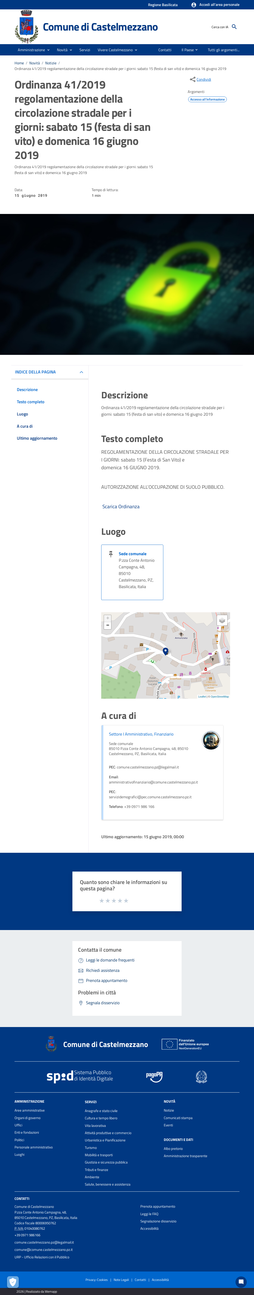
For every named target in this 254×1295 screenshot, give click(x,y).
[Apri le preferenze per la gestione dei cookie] (13, 1282)
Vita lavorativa (95, 1125)
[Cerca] (234, 27)
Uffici (18, 1125)
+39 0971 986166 (27, 1235)
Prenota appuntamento (157, 1206)
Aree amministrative (30, 1110)
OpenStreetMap (220, 696)
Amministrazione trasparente (185, 1156)
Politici (19, 1140)
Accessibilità (149, 1228)
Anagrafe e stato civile (101, 1110)
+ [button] (107, 618)
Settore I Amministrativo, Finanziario (141, 734)
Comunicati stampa (178, 1118)
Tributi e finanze (96, 1169)
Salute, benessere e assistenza (108, 1184)
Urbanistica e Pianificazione (105, 1140)
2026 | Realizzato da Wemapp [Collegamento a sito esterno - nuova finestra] (36, 1291)
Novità (34, 63)
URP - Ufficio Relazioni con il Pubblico (42, 1257)
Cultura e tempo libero (101, 1118)
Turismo (91, 1147)
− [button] (107, 625)
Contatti (22, 1198)
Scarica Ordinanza (120, 506)
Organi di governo (28, 1118)
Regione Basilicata (163, 5)
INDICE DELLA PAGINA (35, 372)
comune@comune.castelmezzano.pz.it (44, 1249)
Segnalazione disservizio (158, 1221)
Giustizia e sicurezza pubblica (106, 1162)
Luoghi (19, 1154)
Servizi (91, 1102)
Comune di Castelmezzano (100, 26)
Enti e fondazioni (27, 1132)
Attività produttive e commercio (108, 1133)
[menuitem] (165, 50)
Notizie (50, 63)
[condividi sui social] (200, 79)
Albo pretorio (173, 1148)
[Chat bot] (241, 1282)
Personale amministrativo (34, 1147)
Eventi (168, 1125)
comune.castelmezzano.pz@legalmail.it (44, 1242)
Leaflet (202, 696)
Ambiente (92, 1177)
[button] (215, 5)
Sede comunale (132, 554)
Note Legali (121, 1279)
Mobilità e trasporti (99, 1155)
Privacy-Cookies (97, 1279)
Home (19, 63)
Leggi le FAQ (149, 1214)
